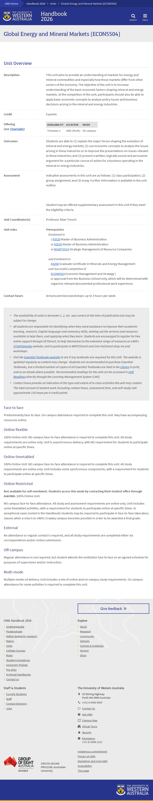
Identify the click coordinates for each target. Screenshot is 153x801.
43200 (55, 264)
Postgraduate (14, 631)
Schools (84, 641)
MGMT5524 (61, 249)
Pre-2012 (11, 670)
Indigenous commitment (92, 751)
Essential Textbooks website (42, 357)
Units (53, 3)
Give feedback (111, 608)
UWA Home (11, 3)
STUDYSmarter (22, 346)
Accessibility (85, 766)
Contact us (12, 679)
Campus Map (89, 720)
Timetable (17, 129)
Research (85, 631)
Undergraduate (15, 626)
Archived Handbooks (18, 674)
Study (83, 626)
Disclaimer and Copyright (93, 761)
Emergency (88, 738)
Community (87, 636)
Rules (9, 655)
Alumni (84, 650)
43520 (56, 239)
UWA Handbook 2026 (17, 620)
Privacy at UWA (86, 756)
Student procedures (18, 660)
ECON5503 (58, 274)
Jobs (9, 708)
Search (133, 17)
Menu (145, 17)
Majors (10, 641)
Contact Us (88, 708)
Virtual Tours (89, 726)
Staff (9, 699)
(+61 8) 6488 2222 (92, 742)
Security (87, 732)
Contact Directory (16, 703)
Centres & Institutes (92, 646)
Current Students (16, 694)
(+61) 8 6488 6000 (92, 702)
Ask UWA (87, 714)
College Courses (15, 650)
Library (124, 367)
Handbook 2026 (35, 3)
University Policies (17, 665)
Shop (83, 655)
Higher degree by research (21, 636)
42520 (58, 244)
